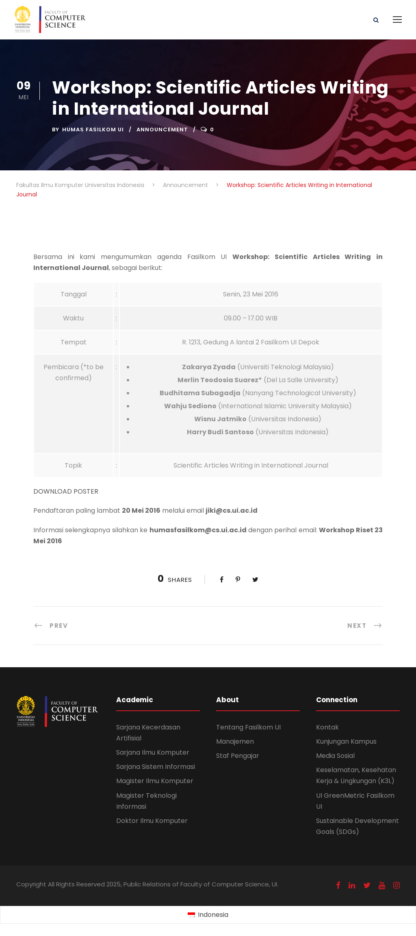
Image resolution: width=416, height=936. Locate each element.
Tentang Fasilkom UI (248, 727)
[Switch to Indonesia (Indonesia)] (208, 915)
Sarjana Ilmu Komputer (152, 752)
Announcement (162, 129)
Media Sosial (335, 755)
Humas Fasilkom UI (93, 129)
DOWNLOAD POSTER (65, 491)
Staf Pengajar (237, 755)
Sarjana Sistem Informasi (155, 766)
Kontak (327, 727)
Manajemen (235, 741)
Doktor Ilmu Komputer (152, 820)
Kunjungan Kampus (346, 741)
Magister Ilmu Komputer (154, 781)
